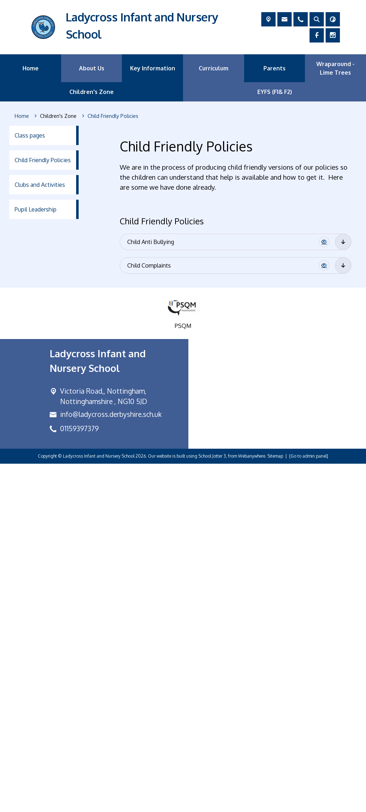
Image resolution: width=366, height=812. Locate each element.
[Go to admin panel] (308, 804)
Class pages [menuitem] (30, 135)
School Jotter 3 (212, 804)
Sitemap (275, 804)
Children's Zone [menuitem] (91, 91)
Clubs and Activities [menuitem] (40, 184)
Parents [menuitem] (274, 68)
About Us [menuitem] (91, 68)
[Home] (22, 116)
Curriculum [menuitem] (213, 68)
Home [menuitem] (31, 68)
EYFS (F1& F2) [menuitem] (274, 91)
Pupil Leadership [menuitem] (35, 209)
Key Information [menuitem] (152, 68)
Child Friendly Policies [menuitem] (43, 160)
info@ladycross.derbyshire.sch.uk (111, 762)
